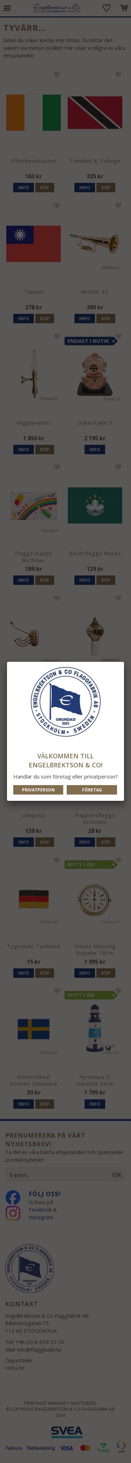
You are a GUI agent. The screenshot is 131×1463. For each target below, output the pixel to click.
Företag (92, 790)
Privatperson (38, 790)
